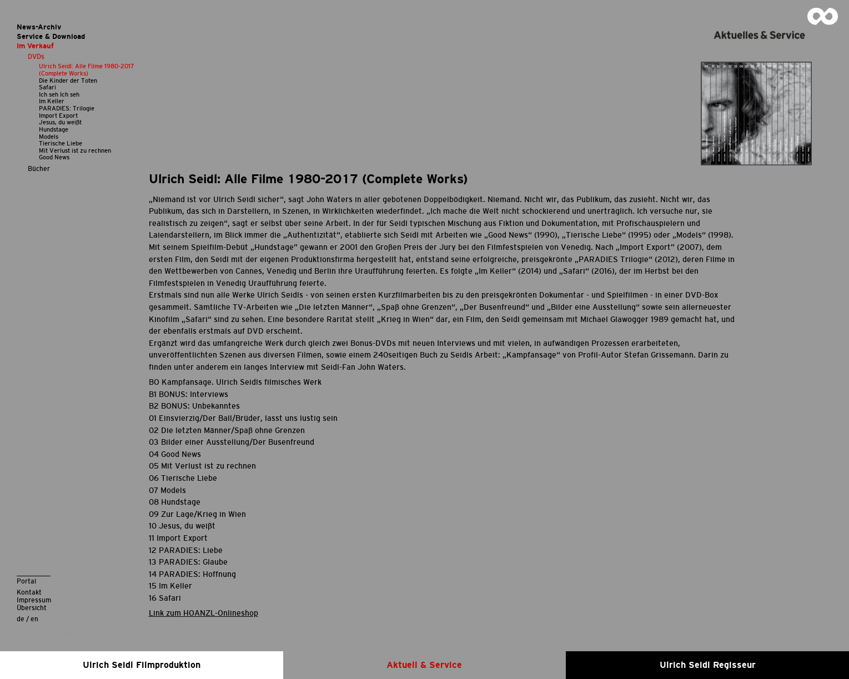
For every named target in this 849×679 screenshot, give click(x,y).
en (34, 618)
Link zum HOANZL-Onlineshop (203, 612)
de (20, 618)
